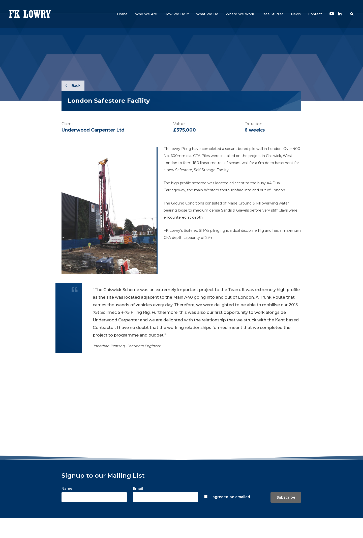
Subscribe (286, 497)
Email (138, 488)
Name (67, 488)
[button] (146, 14)
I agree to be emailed (230, 497)
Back (73, 85)
